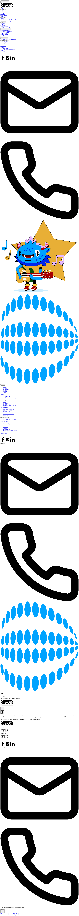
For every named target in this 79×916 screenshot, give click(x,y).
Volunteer (2, 47)
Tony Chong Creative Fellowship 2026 (8, 39)
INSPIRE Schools (4, 33)
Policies (2, 911)
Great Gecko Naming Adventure (6, 27)
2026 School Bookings (5, 32)
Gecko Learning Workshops (6, 35)
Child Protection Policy (11, 913)
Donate (1, 24)
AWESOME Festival (4, 41)
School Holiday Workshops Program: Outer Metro (10, 20)
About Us (2, 384)
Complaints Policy (19, 913)
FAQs (1, 50)
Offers (1, 44)
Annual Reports (3, 15)
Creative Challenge (4, 34)
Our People (2, 11)
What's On (2, 18)
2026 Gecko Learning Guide (6, 31)
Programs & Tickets (4, 42)
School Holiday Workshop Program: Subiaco (9, 19)
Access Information (4, 43)
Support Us (2, 23)
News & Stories (3, 433)
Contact (2, 16)
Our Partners (2, 25)
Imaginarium (3, 36)
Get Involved (3, 46)
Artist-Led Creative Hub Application (7, 49)
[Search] (7, 706)
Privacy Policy (3, 913)
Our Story (2, 10)
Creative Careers (4, 417)
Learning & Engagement (5, 30)
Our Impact (2, 14)
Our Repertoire (3, 13)
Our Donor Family (4, 26)
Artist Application (4, 48)
